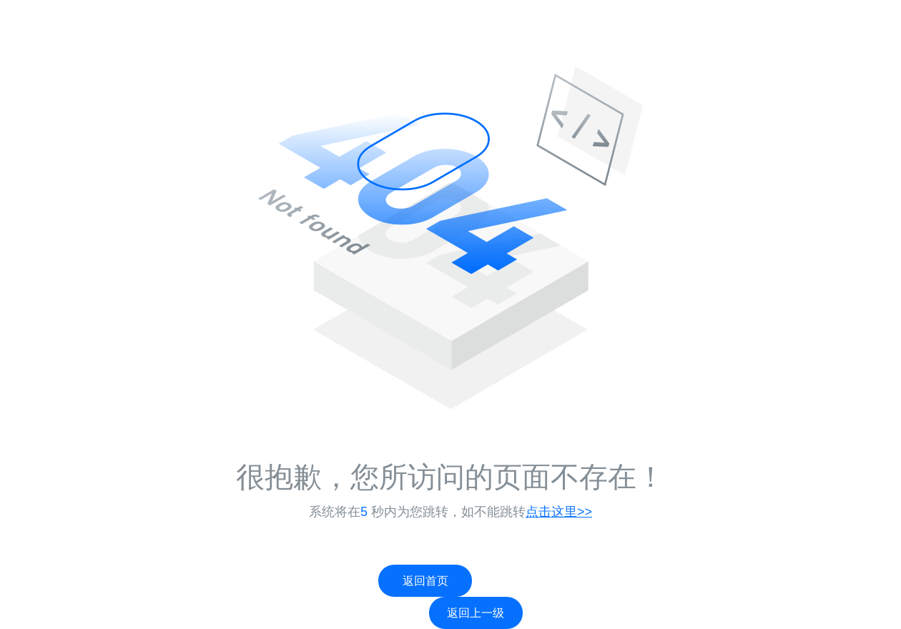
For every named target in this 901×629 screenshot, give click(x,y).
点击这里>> (559, 512)
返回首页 (425, 581)
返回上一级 (475, 613)
